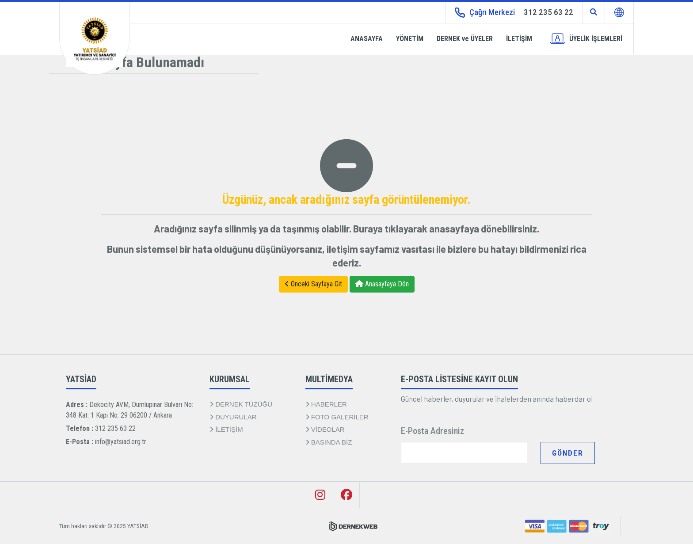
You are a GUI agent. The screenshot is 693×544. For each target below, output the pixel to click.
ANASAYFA (366, 38)
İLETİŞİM (519, 38)
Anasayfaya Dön (382, 284)
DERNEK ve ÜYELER (465, 38)
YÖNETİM (409, 38)
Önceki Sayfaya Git (313, 284)
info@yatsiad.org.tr (120, 441)
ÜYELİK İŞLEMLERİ (586, 38)
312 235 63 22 (115, 428)
